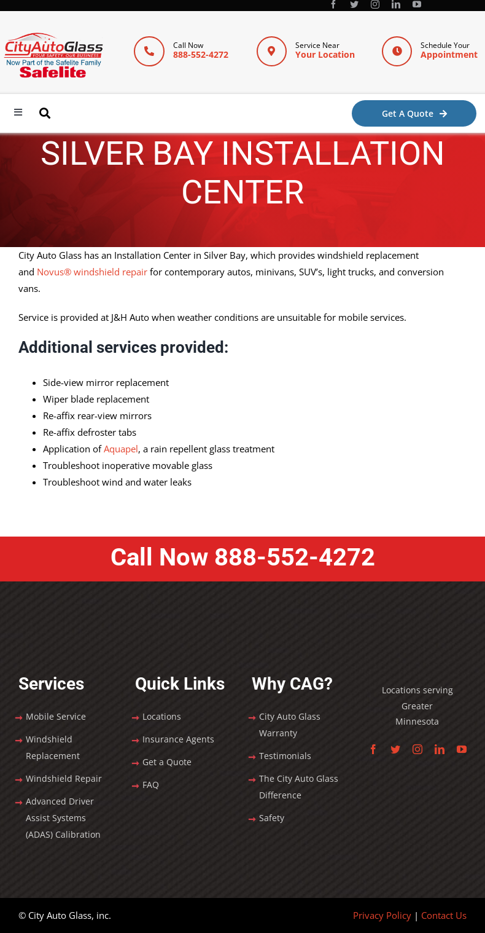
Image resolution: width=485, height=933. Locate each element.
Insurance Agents (178, 739)
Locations (161, 716)
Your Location (325, 54)
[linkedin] (396, 4)
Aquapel (121, 449)
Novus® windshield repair (92, 272)
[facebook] (333, 4)
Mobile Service (56, 716)
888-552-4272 (200, 54)
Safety (271, 818)
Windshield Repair (64, 778)
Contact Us (444, 915)
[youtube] (417, 4)
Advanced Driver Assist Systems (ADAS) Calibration (63, 817)
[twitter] (354, 4)
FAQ (150, 784)
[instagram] (375, 4)
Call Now (243, 557)
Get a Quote (167, 762)
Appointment (449, 54)
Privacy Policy (382, 915)
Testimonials (285, 756)
